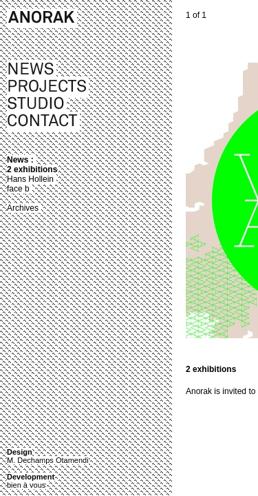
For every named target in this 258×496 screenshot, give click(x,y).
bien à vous (26, 485)
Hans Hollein (30, 179)
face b (18, 189)
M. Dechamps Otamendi (48, 460)
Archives (23, 208)
